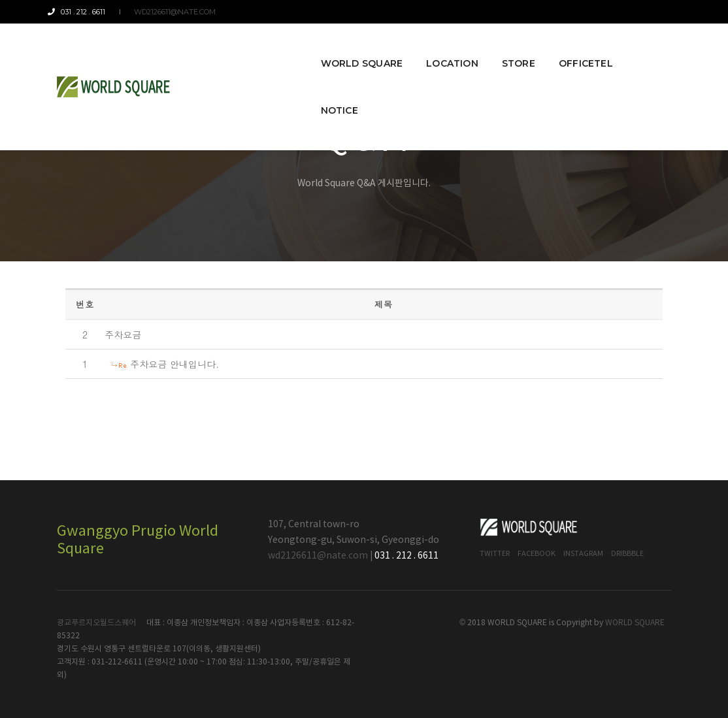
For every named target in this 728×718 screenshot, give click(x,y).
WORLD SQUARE (635, 623)
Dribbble (627, 553)
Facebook (536, 553)
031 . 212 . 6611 (85, 11)
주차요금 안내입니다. (174, 363)
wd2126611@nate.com (171, 11)
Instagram (583, 553)
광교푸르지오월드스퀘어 (96, 623)
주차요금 (123, 334)
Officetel (571, 47)
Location (438, 47)
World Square (347, 47)
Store (504, 47)
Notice (640, 47)
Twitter (495, 553)
